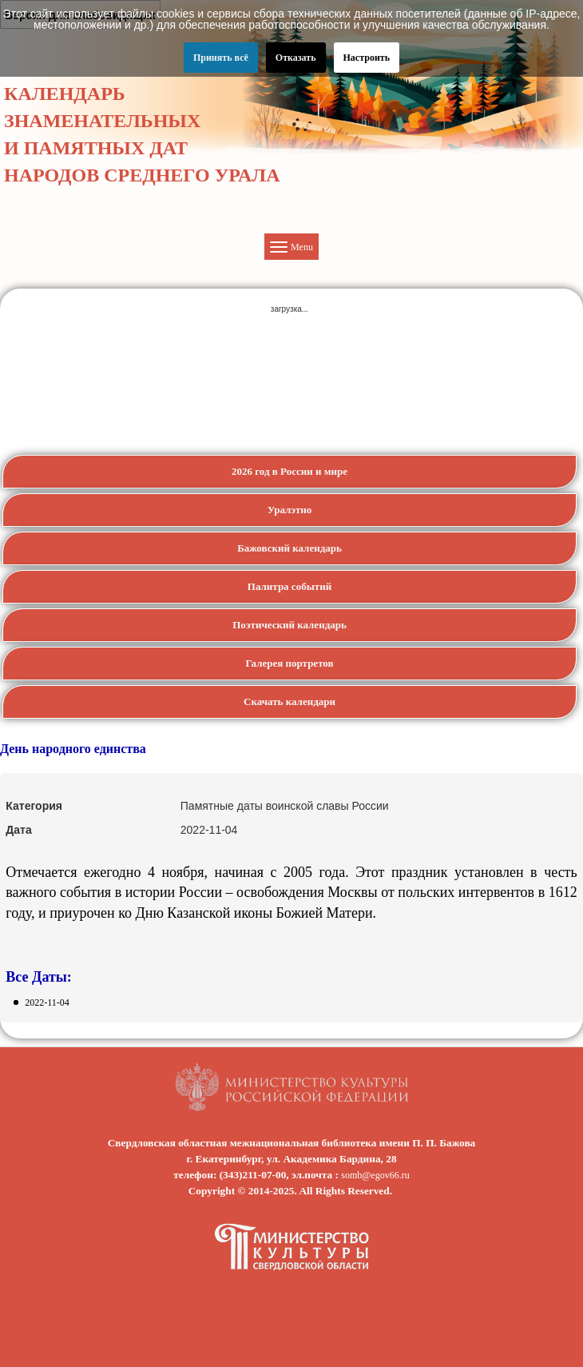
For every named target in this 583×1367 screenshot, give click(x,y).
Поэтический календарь (289, 625)
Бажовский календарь (289, 548)
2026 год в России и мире (289, 471)
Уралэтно (290, 510)
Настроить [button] (367, 57)
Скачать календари (289, 701)
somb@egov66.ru (375, 1175)
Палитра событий (289, 586)
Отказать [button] (296, 57)
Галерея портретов (289, 663)
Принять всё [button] (220, 57)
